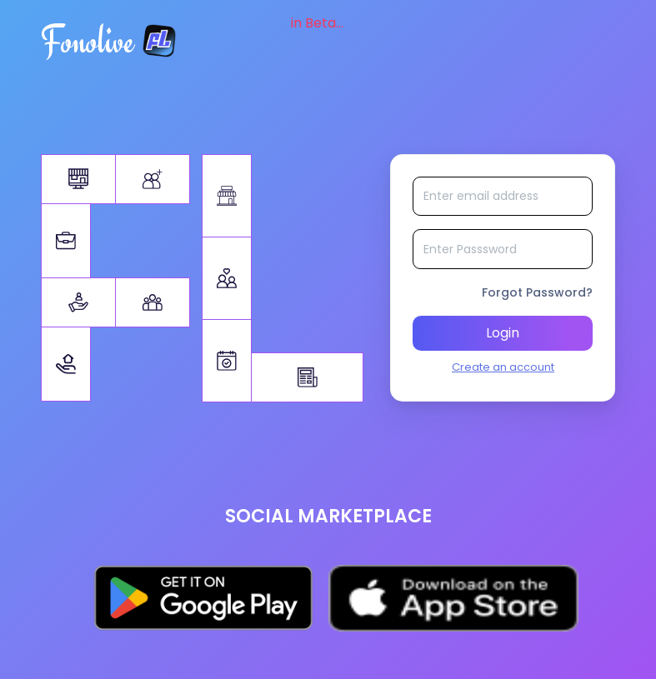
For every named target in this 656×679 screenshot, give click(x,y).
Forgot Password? (537, 297)
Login (502, 337)
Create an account (503, 372)
